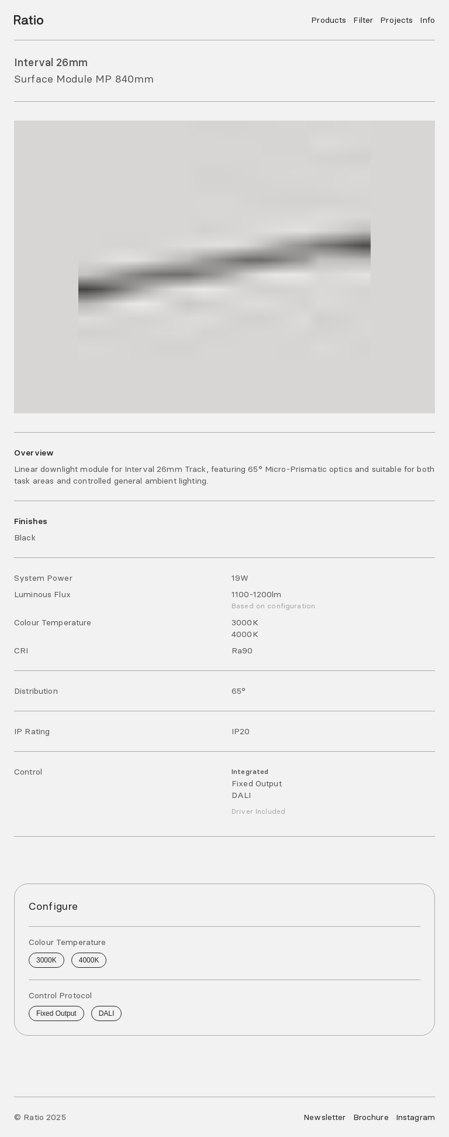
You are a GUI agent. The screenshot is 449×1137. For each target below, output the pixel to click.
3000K (46, 960)
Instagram (415, 1117)
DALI (107, 1013)
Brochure (371, 1117)
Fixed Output (56, 1013)
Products (328, 20)
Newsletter (324, 1117)
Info (427, 20)
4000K (89, 960)
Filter (363, 20)
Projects (396, 20)
